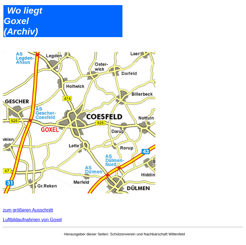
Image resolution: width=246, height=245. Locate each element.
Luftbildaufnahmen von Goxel (32, 219)
